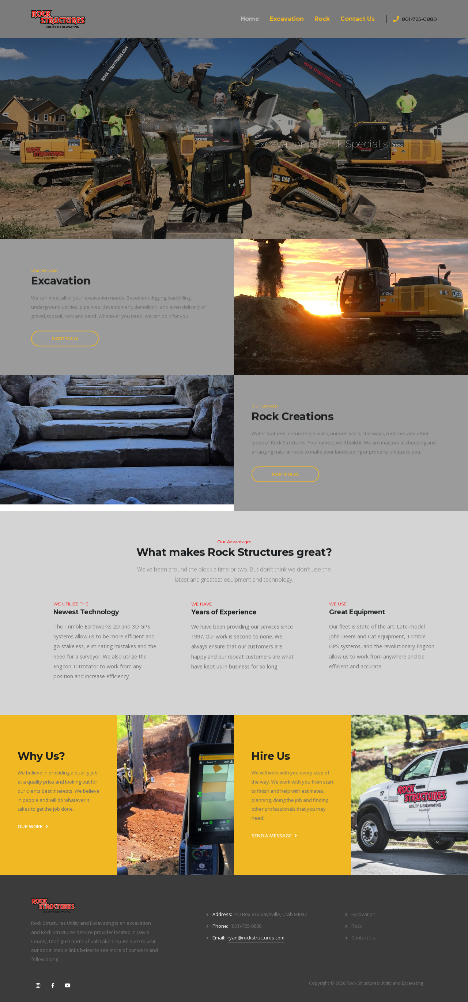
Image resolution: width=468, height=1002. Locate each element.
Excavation (287, 18)
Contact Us (357, 18)
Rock (322, 18)
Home (250, 18)
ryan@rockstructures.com (255, 937)
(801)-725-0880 (245, 926)
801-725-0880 (419, 19)
